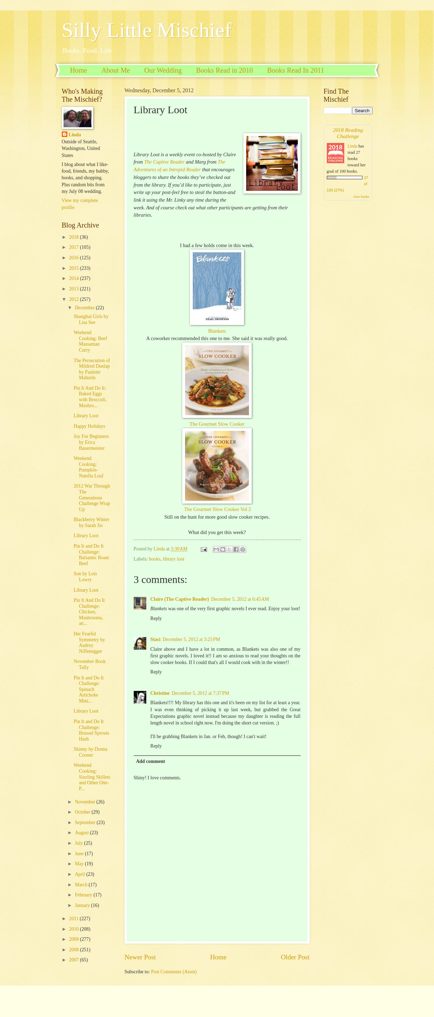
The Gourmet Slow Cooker (217, 424)
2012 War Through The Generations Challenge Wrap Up (92, 497)
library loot (173, 559)
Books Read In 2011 (295, 70)
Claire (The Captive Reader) (179, 599)
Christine (160, 693)
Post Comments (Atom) (174, 971)
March (81, 884)
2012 (74, 299)
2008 (74, 949)
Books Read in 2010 (224, 70)
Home (78, 70)
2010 (74, 929)
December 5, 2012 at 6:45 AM (240, 599)
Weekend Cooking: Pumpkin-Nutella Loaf (88, 467)
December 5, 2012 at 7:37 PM (200, 693)
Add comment (150, 761)
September (85, 822)
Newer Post (140, 957)
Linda (75, 134)
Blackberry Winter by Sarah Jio (91, 522)
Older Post (295, 957)
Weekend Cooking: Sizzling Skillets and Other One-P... (92, 777)
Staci (155, 639)
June (80, 853)
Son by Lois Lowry (85, 576)
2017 (74, 247)
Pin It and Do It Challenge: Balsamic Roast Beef (91, 554)
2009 (74, 939)
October (83, 812)
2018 (74, 237)
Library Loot (86, 415)
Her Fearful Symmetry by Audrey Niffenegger (89, 642)
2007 (74, 959)
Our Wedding (163, 70)
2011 (74, 918)
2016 (74, 257)
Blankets (217, 331)
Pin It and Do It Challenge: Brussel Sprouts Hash (91, 730)
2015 (74, 268)
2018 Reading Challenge (348, 133)
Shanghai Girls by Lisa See (91, 319)
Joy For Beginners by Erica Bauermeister (91, 442)
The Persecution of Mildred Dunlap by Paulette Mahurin (92, 369)
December (85, 307)
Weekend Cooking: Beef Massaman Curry (90, 341)
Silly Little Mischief (147, 30)
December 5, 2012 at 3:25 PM (191, 639)
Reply (156, 618)
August (82, 832)
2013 (74, 288)
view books (361, 197)
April (80, 874)
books (155, 559)
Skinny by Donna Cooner (91, 752)
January (83, 905)
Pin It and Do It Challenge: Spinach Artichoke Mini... (89, 689)
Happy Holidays (89, 426)
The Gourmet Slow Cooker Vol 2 (217, 509)
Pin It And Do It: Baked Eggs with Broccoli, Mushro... (90, 396)
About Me (115, 70)
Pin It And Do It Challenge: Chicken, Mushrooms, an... (89, 612)
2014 (74, 278)
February (84, 894)
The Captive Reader (164, 162)
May (80, 863)
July (79, 843)
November (85, 802)
